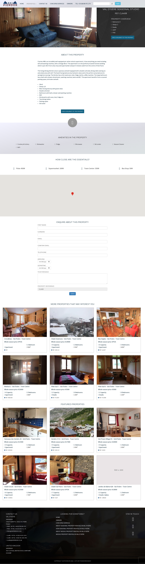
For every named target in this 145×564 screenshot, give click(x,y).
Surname (41, 232)
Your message (43, 272)
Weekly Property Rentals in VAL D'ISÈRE (70, 534)
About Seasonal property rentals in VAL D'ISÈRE (73, 526)
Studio (54, 395)
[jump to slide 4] (43, 44)
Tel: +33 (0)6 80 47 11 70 (83, 4)
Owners (70, 4)
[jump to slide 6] (63, 44)
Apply (117, 3)
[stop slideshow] (48, 48)
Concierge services (57, 4)
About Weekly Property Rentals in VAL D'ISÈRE (72, 531)
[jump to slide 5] (53, 44)
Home (22, 4)
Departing (42, 265)
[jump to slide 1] (14, 44)
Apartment (9, 347)
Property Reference (46, 286)
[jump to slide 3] (34, 44)
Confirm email (43, 245)
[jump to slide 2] (24, 44)
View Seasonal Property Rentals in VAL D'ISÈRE (73, 528)
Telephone (42, 252)
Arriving (41, 259)
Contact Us (43, 4)
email (40, 239)
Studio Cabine (104, 495)
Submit (72, 293)
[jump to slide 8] (82, 44)
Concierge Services (63, 523)
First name (42, 225)
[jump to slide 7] (72, 44)
